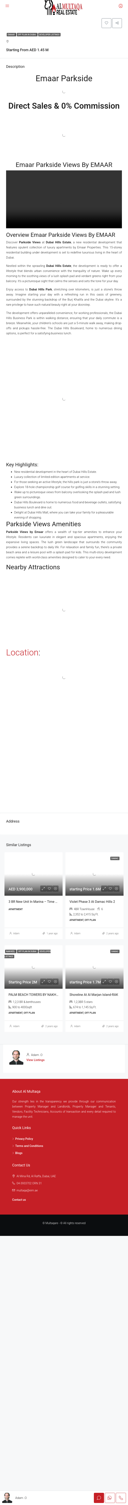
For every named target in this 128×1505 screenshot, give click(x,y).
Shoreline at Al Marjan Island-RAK (93, 995)
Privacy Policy (24, 1139)
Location (22, 653)
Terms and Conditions (29, 1146)
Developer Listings (49, 35)
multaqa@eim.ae (27, 1191)
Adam (16, 933)
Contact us (19, 1200)
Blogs (19, 1153)
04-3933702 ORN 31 (29, 1184)
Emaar (11, 35)
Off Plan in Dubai (27, 35)
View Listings (35, 1060)
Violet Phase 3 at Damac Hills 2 (92, 902)
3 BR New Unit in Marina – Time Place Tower (41, 902)
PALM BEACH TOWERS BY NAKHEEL (35, 995)
